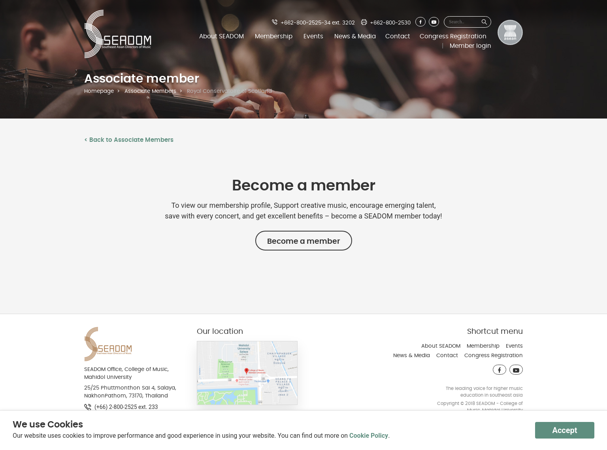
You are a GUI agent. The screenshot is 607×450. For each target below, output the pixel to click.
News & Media (355, 36)
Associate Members (150, 91)
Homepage (99, 91)
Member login (470, 46)
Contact (397, 36)
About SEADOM (221, 36)
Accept (564, 430)
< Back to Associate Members (128, 140)
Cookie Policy (368, 435)
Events (313, 36)
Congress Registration (453, 36)
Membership (273, 36)
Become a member (303, 241)
